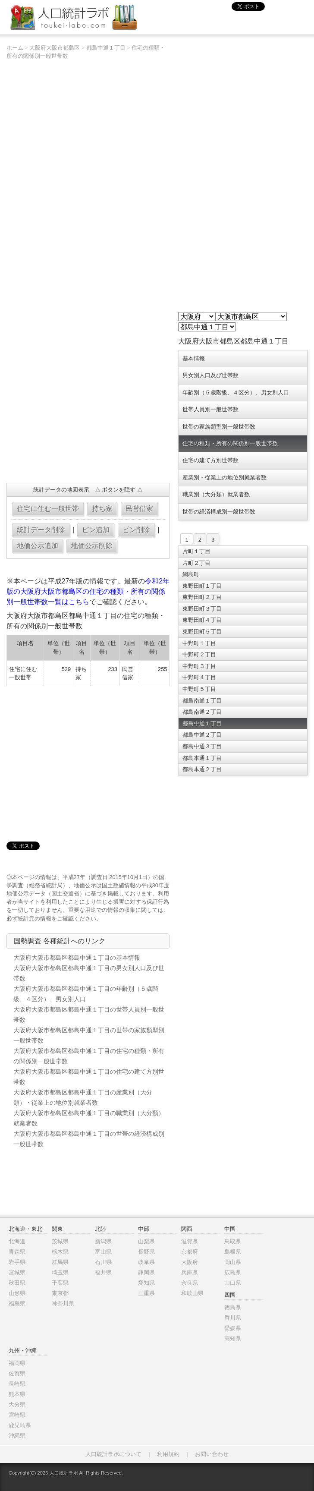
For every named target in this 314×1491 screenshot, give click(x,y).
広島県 (232, 1272)
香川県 (232, 1317)
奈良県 (189, 1283)
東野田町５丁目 (202, 631)
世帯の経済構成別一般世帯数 (218, 511)
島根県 (232, 1251)
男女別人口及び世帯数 (210, 375)
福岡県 (17, 1363)
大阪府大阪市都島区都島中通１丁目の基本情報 (76, 957)
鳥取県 (232, 1241)
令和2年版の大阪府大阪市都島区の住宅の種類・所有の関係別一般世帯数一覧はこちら (88, 591)
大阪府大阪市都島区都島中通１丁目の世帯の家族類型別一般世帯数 (88, 1035)
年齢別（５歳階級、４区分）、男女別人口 (235, 392)
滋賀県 (189, 1241)
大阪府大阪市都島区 (54, 47)
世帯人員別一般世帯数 (210, 409)
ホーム (14, 47)
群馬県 (60, 1262)
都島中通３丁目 (202, 746)
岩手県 (17, 1262)
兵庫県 (189, 1272)
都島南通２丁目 (202, 712)
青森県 (17, 1251)
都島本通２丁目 (202, 769)
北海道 (17, 1241)
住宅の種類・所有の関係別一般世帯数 (230, 443)
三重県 (146, 1293)
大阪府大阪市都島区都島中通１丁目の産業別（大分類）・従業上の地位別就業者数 (82, 1097)
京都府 (189, 1251)
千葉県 (60, 1283)
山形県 (17, 1293)
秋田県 (17, 1283)
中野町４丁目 (199, 677)
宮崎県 (17, 1415)
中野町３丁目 (199, 666)
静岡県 (146, 1272)
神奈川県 (63, 1303)
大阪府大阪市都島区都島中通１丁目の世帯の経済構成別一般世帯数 (88, 1138)
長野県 (146, 1251)
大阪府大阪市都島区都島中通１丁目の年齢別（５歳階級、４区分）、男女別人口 (85, 993)
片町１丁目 (196, 551)
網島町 (190, 574)
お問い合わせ (212, 1454)
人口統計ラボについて (113, 1454)
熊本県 (17, 1394)
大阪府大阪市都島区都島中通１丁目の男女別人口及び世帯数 (88, 973)
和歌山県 (192, 1293)
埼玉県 (60, 1272)
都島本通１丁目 (202, 758)
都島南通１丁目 (202, 700)
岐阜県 (146, 1262)
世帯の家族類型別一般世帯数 (218, 426)
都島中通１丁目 (106, 47)
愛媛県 (232, 1328)
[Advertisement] (86, 413)
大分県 (17, 1404)
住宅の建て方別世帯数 (210, 460)
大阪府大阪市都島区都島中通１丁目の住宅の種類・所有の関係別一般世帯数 (88, 1056)
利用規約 (168, 1454)
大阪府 (189, 1262)
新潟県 (103, 1241)
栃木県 (60, 1251)
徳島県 (232, 1307)
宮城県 (17, 1272)
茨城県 (60, 1241)
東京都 (60, 1293)
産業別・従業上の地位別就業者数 (224, 477)
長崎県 (17, 1384)
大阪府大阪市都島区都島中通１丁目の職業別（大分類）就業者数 (88, 1118)
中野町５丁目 (199, 689)
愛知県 (146, 1283)
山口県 (232, 1283)
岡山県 (232, 1262)
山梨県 (146, 1241)
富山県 (103, 1251)
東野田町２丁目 (202, 597)
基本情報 (193, 358)
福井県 (103, 1272)
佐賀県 (17, 1373)
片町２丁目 (196, 563)
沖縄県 (17, 1435)
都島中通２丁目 (202, 734)
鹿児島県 (20, 1425)
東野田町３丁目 (202, 608)
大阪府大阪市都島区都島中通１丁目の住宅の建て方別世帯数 (88, 1076)
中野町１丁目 (199, 643)
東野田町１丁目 (202, 586)
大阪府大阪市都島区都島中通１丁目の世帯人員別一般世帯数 (88, 1014)
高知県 (232, 1338)
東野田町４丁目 (202, 620)
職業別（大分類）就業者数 (216, 494)
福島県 (17, 1303)
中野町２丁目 (199, 654)
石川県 (103, 1262)
